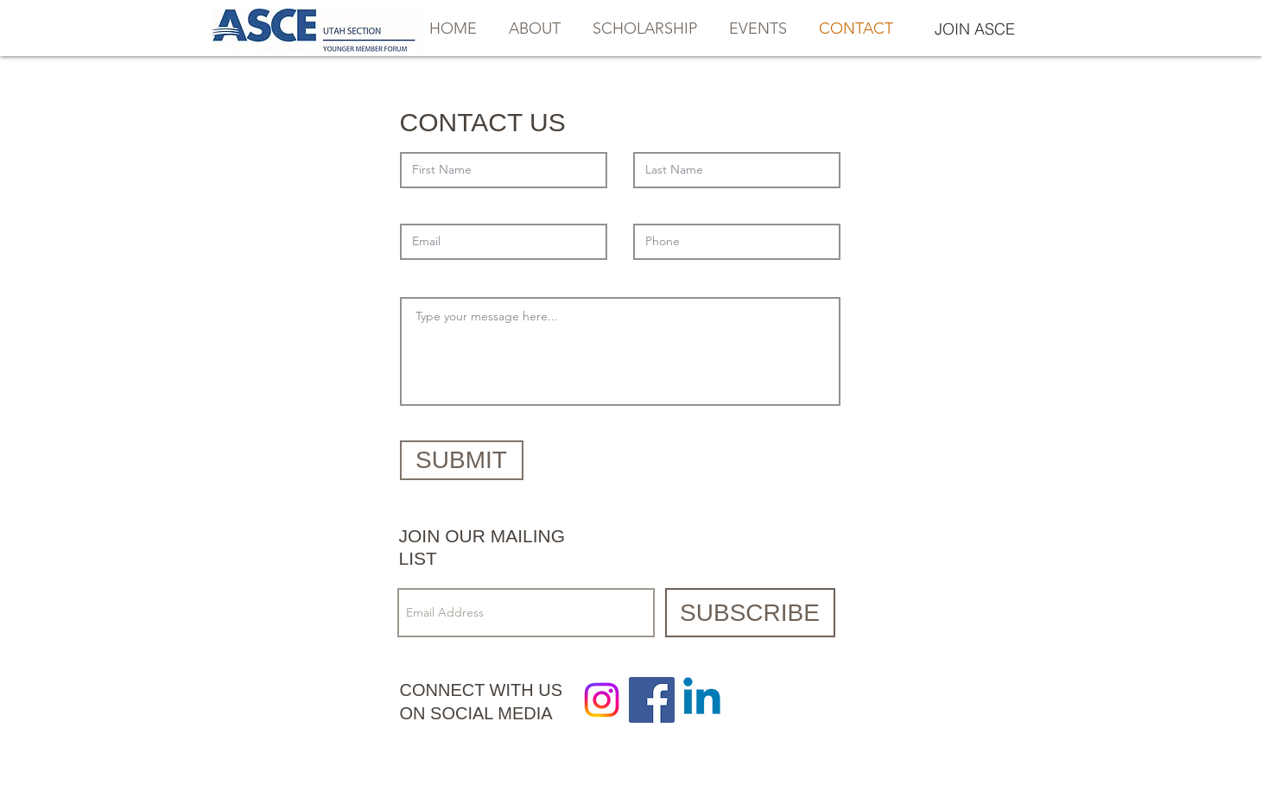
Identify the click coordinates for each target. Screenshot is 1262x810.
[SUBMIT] (461, 460)
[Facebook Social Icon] (652, 700)
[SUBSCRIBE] (750, 612)
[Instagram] (602, 700)
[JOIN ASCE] (975, 28)
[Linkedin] (702, 700)
